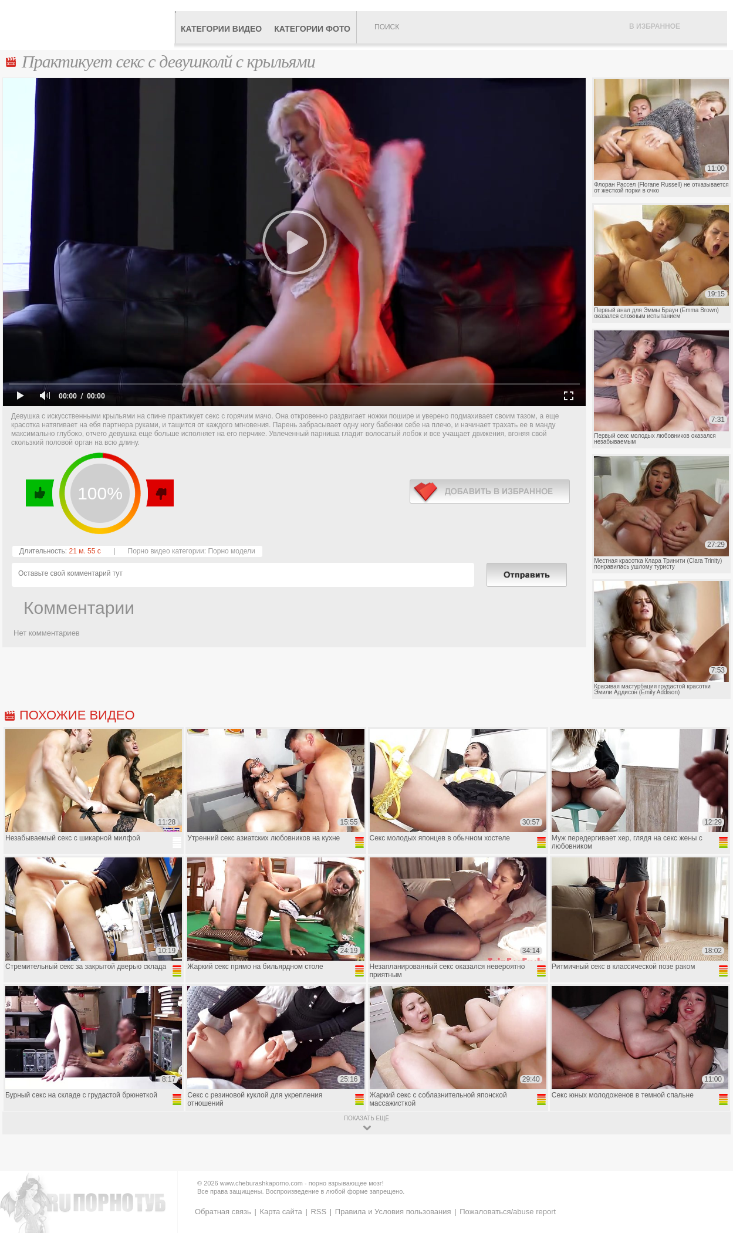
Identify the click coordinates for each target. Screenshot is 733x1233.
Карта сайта (280, 1211)
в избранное (490, 491)
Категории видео (221, 28)
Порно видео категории (166, 551)
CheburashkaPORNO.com (90, 24)
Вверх (710, 1157)
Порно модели (231, 551)
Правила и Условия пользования (393, 1211)
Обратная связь (223, 1211)
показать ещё (366, 1118)
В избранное (654, 26)
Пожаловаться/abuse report (508, 1211)
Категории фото (312, 28)
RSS (318, 1211)
